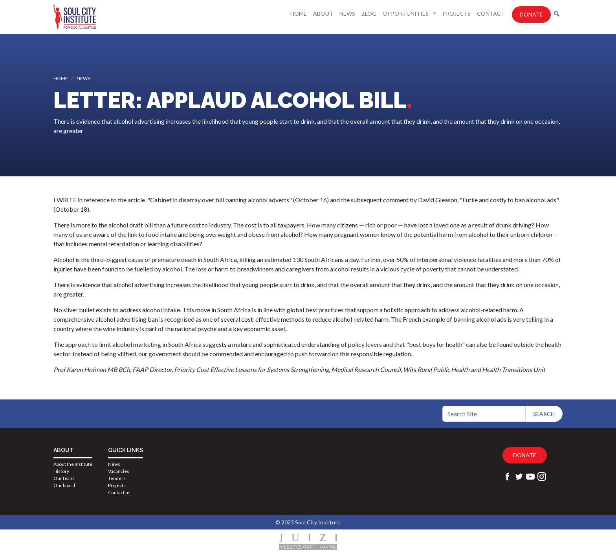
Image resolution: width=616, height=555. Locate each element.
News (347, 13)
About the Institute (72, 464)
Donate (531, 14)
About (323, 13)
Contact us (119, 492)
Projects (456, 13)
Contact (491, 13)
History (61, 471)
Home (298, 13)
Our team (63, 478)
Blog (368, 13)
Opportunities (406, 13)
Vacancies (118, 471)
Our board (64, 485)
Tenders (117, 478)
